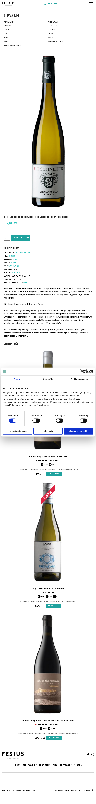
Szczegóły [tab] (48, 379)
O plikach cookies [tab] (79, 379)
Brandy (7, 26)
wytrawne (13, 266)
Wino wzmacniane (12, 45)
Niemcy (12, 256)
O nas (17, 765)
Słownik (78, 765)
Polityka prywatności (86, 790)
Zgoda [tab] (17, 379)
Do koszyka (54, 474)
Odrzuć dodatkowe (18, 431)
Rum (6, 37)
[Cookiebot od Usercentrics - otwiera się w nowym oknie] (81, 371)
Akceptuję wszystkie (78, 431)
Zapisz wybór (48, 431)
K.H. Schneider (23, 253)
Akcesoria (9, 22)
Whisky (51, 37)
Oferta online (11, 16)
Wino (6, 41)
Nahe (14, 259)
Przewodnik (66, 765)
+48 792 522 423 (54, 3)
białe (13, 262)
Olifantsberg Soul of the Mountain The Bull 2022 (48, 720)
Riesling (16, 272)
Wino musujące (55, 41)
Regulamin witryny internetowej (66, 790)
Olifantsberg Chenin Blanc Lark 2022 (48, 456)
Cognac (8, 29)
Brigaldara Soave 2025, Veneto (48, 588)
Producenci (44, 765)
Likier (50, 33)
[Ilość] (7, 238)
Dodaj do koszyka (21, 237)
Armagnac (53, 22)
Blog (55, 765)
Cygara (51, 29)
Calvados (52, 26)
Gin (5, 33)
